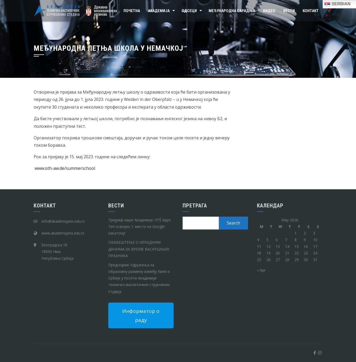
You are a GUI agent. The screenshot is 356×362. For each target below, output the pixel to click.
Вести (289, 10)
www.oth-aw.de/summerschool (65, 168)
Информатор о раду (140, 315)
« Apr (261, 270)
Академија (159, 10)
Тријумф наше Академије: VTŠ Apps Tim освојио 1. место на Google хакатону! (139, 226)
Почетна (131, 10)
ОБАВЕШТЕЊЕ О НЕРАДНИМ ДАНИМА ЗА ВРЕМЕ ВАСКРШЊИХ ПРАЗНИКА (138, 249)
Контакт (311, 10)
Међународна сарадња (232, 10)
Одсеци (189, 10)
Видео (269, 10)
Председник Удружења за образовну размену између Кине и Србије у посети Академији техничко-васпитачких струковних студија (139, 278)
